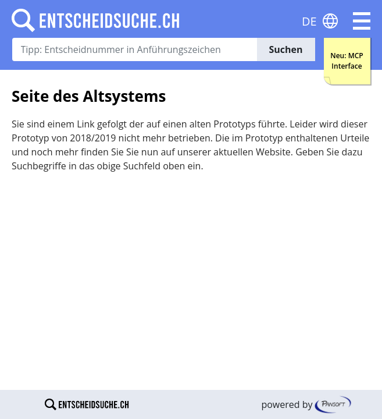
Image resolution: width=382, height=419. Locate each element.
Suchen (285, 49)
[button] (361, 21)
